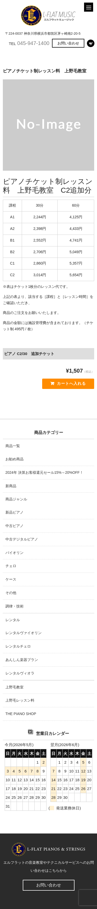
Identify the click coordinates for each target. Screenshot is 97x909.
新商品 (10, 486)
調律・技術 (14, 606)
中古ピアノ (14, 526)
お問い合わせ (68, 43)
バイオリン (14, 553)
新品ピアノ (14, 512)
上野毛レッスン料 (19, 700)
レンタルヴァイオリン (23, 633)
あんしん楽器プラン (21, 660)
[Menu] (88, 7)
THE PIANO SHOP (20, 714)
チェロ (10, 566)
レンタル (12, 620)
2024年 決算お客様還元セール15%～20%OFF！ (44, 472)
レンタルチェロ (18, 646)
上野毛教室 (14, 687)
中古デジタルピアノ (21, 539)
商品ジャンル (16, 499)
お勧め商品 (14, 459)
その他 (10, 593)
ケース (10, 579)
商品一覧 (12, 446)
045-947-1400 (33, 43)
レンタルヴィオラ (19, 673)
